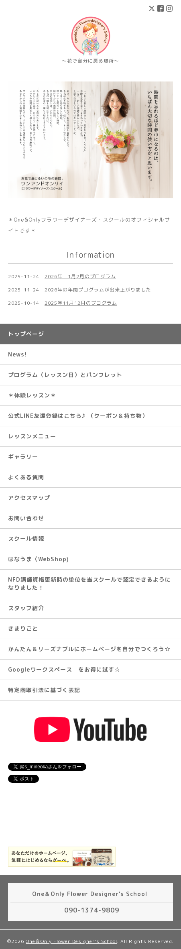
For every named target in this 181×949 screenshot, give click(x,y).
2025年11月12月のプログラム (81, 302)
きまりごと (23, 628)
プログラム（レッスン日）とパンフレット (65, 375)
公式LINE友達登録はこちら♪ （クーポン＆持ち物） (78, 416)
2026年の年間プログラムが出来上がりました (98, 289)
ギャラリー (23, 456)
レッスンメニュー (32, 436)
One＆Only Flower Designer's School (71, 941)
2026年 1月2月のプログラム (80, 276)
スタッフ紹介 (26, 608)
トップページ (26, 334)
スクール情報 (26, 538)
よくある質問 (26, 477)
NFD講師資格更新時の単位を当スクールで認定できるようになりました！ (89, 583)
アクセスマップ (29, 497)
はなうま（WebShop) (38, 559)
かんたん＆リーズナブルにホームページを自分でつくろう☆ (89, 649)
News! (17, 354)
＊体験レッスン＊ (32, 395)
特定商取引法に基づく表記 (44, 690)
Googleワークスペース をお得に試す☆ (64, 669)
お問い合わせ (26, 518)
